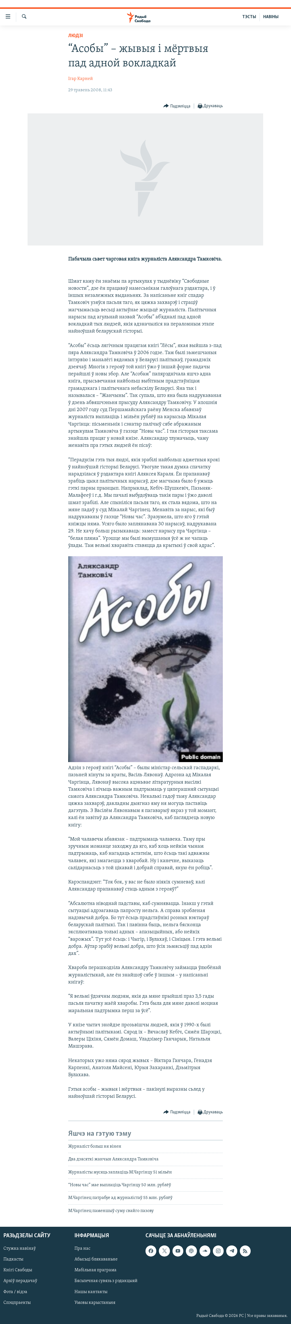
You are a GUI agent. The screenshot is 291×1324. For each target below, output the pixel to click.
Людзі (75, 36)
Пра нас (82, 1249)
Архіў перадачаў (20, 1281)
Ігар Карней (80, 79)
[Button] (176, 106)
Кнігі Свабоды (17, 1270)
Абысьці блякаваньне (96, 1259)
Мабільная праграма (95, 1270)
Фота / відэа (15, 1292)
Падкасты (13, 1259)
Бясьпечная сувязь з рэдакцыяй (106, 1281)
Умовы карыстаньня (94, 1302)
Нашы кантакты (90, 1292)
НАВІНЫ (270, 17)
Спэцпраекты (17, 1302)
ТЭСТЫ (249, 17)
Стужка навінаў (19, 1249)
